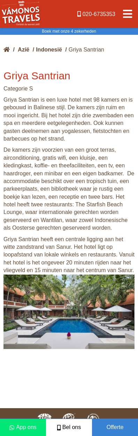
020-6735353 (96, 14)
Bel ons (69, 427)
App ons (23, 427)
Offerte (115, 427)
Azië (23, 50)
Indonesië (49, 50)
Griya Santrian (86, 50)
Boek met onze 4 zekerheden (69, 31)
